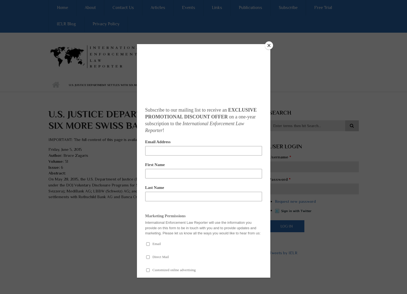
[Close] (269, 45)
